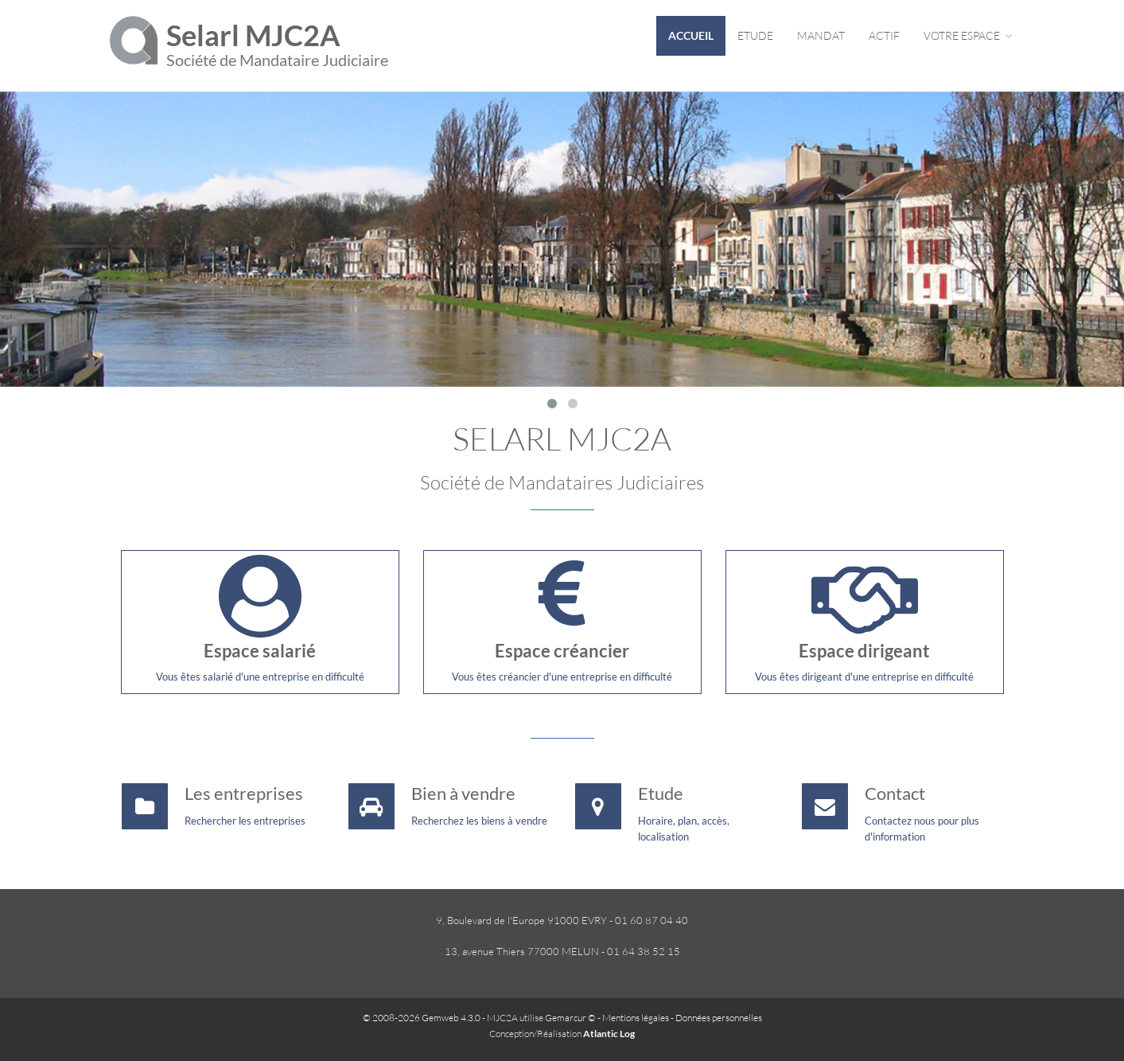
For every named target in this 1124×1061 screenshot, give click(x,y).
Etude (755, 35)
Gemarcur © (570, 1018)
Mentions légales (635, 1018)
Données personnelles (718, 1018)
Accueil (691, 35)
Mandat (821, 35)
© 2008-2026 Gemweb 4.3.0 (421, 1018)
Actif (884, 35)
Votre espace (968, 35)
